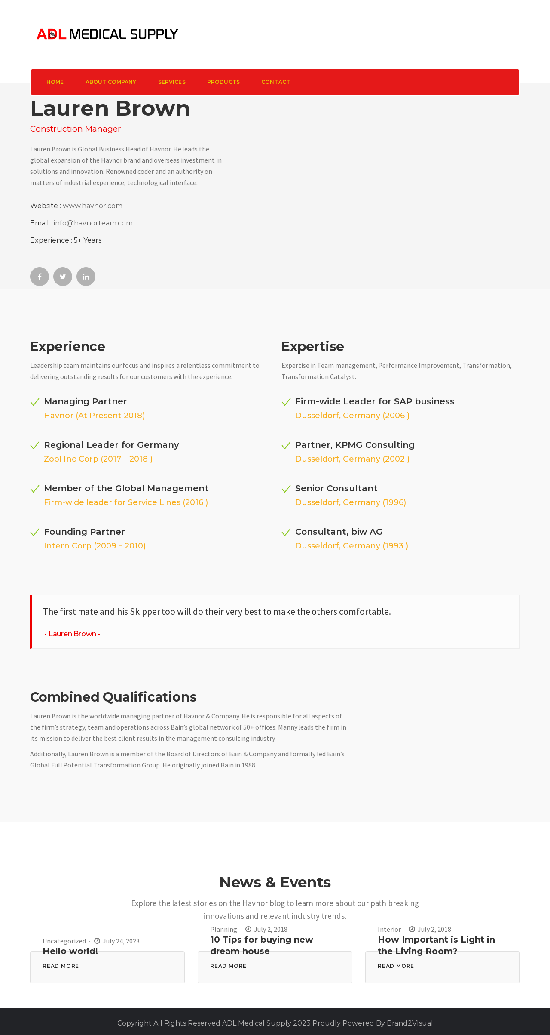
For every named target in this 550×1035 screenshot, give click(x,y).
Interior (389, 929)
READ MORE (61, 966)
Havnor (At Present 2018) (94, 415)
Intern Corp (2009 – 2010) (95, 546)
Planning (223, 929)
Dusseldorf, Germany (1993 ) (351, 546)
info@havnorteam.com (93, 223)
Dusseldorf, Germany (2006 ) (352, 415)
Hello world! (70, 951)
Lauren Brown (72, 634)
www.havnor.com (92, 206)
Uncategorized (64, 940)
